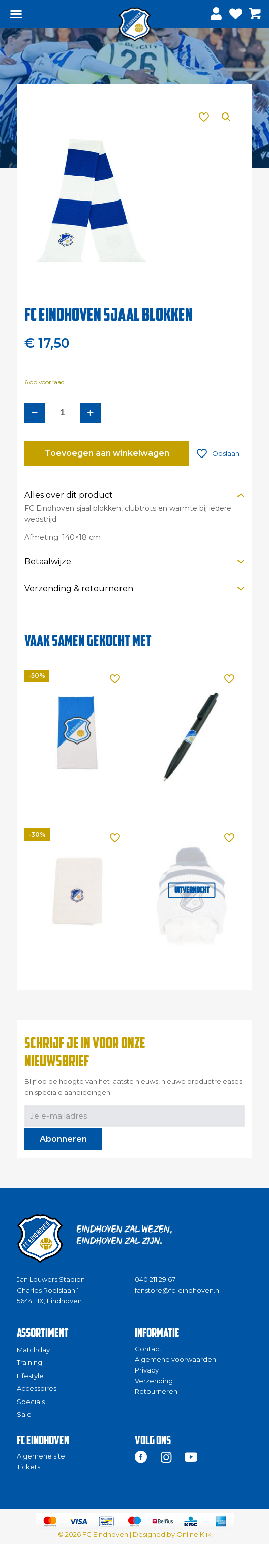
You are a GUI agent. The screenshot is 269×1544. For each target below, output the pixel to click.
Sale (24, 1414)
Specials (31, 1401)
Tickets (28, 1467)
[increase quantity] (90, 413)
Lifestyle (30, 1375)
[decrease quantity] (34, 413)
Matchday (33, 1350)
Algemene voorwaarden (175, 1359)
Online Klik (194, 1534)
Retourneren (156, 1391)
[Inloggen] (217, 13)
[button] (227, 117)
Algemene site (41, 1456)
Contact (148, 1349)
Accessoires (36, 1388)
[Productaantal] (62, 412)
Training (29, 1362)
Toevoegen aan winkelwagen (107, 453)
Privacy (147, 1370)
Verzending (154, 1381)
